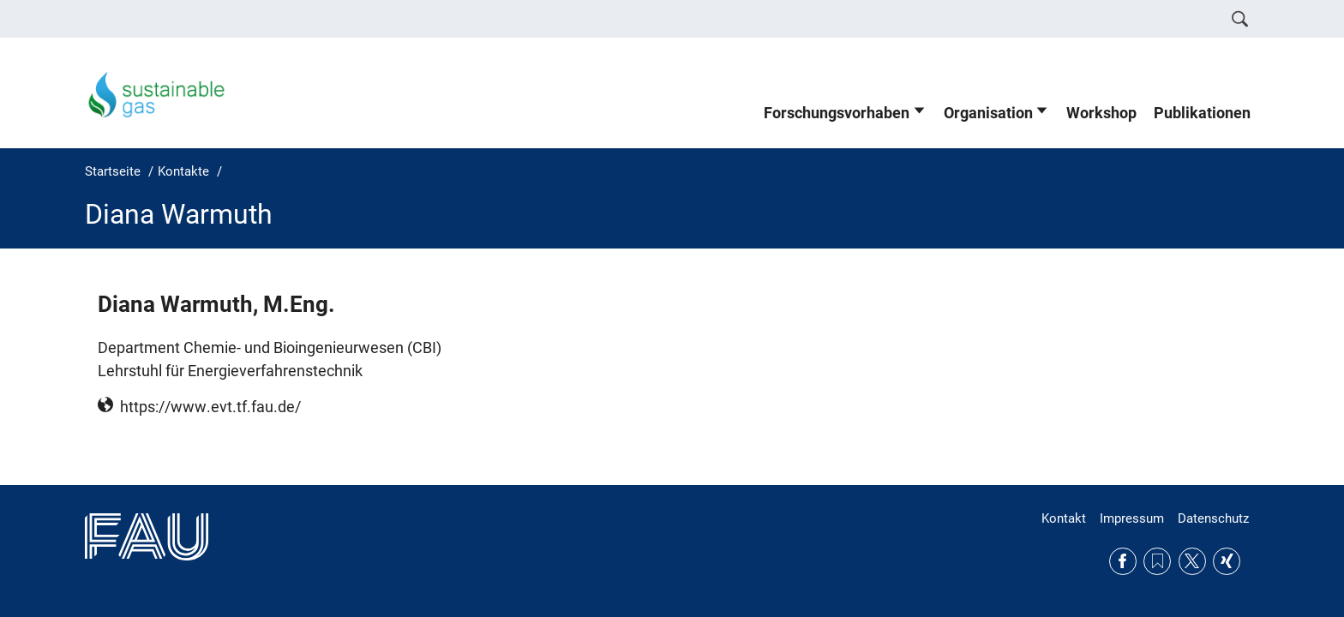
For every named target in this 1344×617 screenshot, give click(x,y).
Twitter (1192, 561)
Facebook (1123, 561)
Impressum (1132, 518)
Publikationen (1202, 113)
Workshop (1101, 113)
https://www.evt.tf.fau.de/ (210, 407)
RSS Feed (1157, 561)
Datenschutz (1213, 518)
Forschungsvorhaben (836, 113)
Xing (1226, 561)
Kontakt (1063, 518)
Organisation (988, 113)
